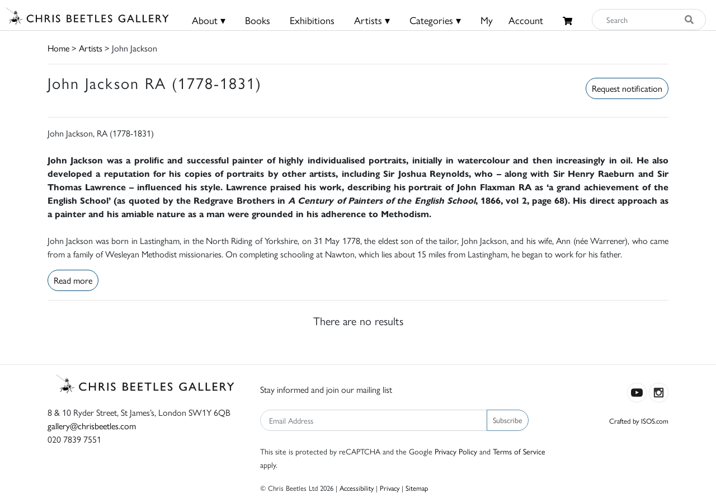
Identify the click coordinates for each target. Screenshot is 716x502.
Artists (90, 47)
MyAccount (512, 20)
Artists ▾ (372, 20)
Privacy (389, 487)
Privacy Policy (456, 451)
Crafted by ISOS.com (638, 420)
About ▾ (208, 20)
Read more (73, 280)
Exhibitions (312, 20)
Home (58, 47)
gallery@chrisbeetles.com (92, 425)
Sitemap (417, 487)
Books (257, 20)
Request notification (627, 88)
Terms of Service (519, 451)
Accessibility (357, 487)
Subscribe (507, 419)
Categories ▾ (435, 20)
